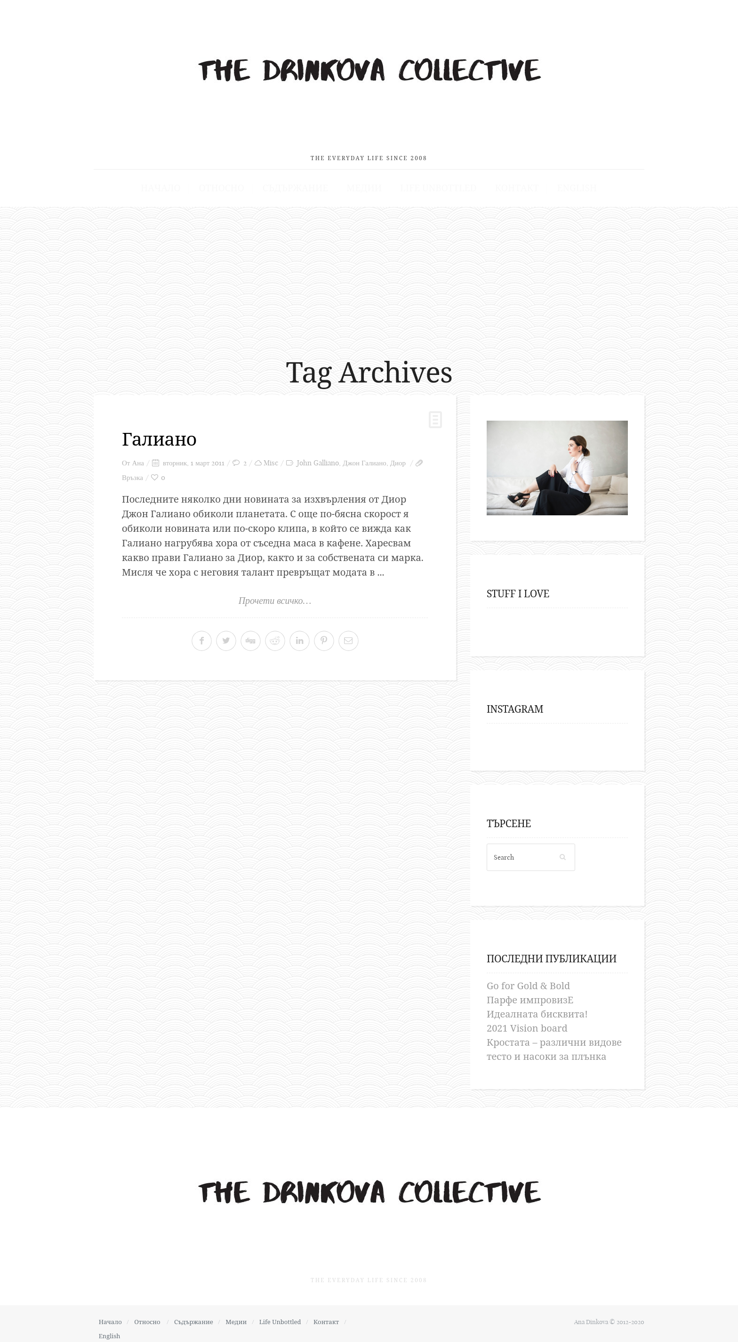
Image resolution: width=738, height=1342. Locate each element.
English (559, 182)
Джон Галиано (364, 457)
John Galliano (318, 457)
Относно (234, 182)
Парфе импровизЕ (530, 994)
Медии (364, 182)
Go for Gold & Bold (528, 980)
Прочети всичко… (275, 595)
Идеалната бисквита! (537, 1008)
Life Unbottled (432, 182)
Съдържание (302, 182)
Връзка (132, 472)
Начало (179, 182)
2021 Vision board (527, 1023)
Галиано (160, 434)
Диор (398, 457)
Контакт (504, 182)
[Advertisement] (369, 273)
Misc (271, 457)
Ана (138, 457)
